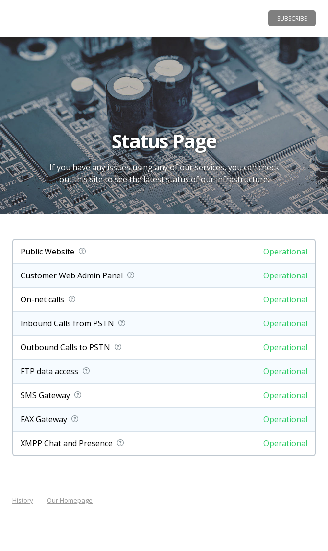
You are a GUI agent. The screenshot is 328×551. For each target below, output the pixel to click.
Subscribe (292, 18)
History (22, 500)
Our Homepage (70, 500)
